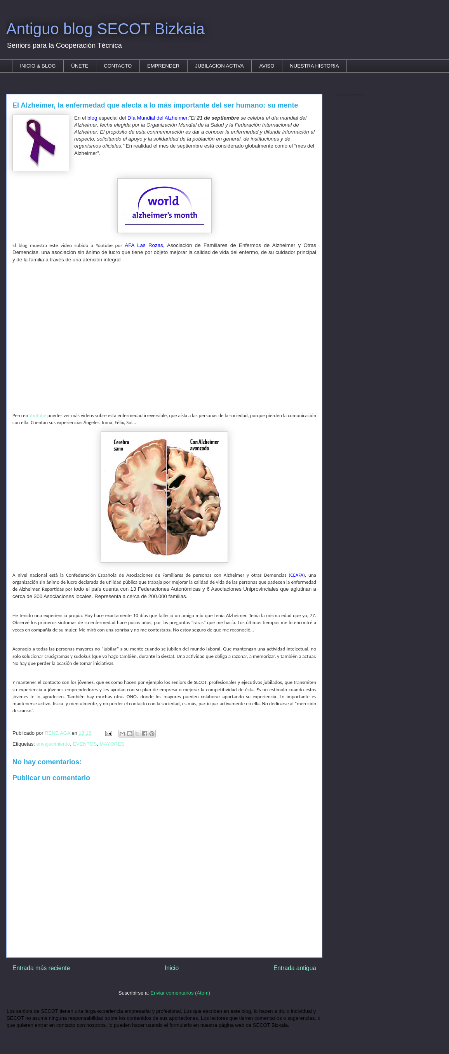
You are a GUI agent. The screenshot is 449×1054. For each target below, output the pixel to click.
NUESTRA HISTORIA (314, 66)
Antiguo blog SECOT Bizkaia (105, 28)
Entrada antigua (294, 968)
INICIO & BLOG (38, 66)
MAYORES (112, 744)
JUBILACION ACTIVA (219, 66)
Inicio (172, 968)
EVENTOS (85, 744)
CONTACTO (118, 66)
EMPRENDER (163, 66)
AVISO (267, 66)
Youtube (37, 415)
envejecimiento (53, 744)
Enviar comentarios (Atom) (180, 993)
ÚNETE (79, 66)
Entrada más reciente (41, 968)
